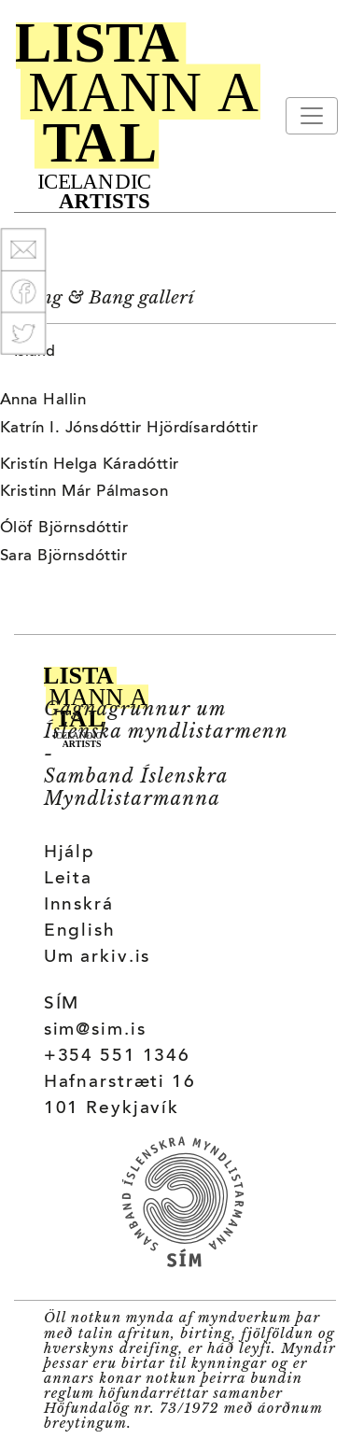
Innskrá (79, 905)
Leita (68, 879)
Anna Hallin (43, 400)
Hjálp (69, 853)
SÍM (62, 1004)
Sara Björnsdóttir (63, 556)
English (80, 931)
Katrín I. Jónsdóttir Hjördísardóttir (129, 428)
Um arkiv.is (97, 957)
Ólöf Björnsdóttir (64, 528)
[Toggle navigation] (312, 115)
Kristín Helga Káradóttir (89, 465)
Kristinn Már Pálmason (84, 492)
